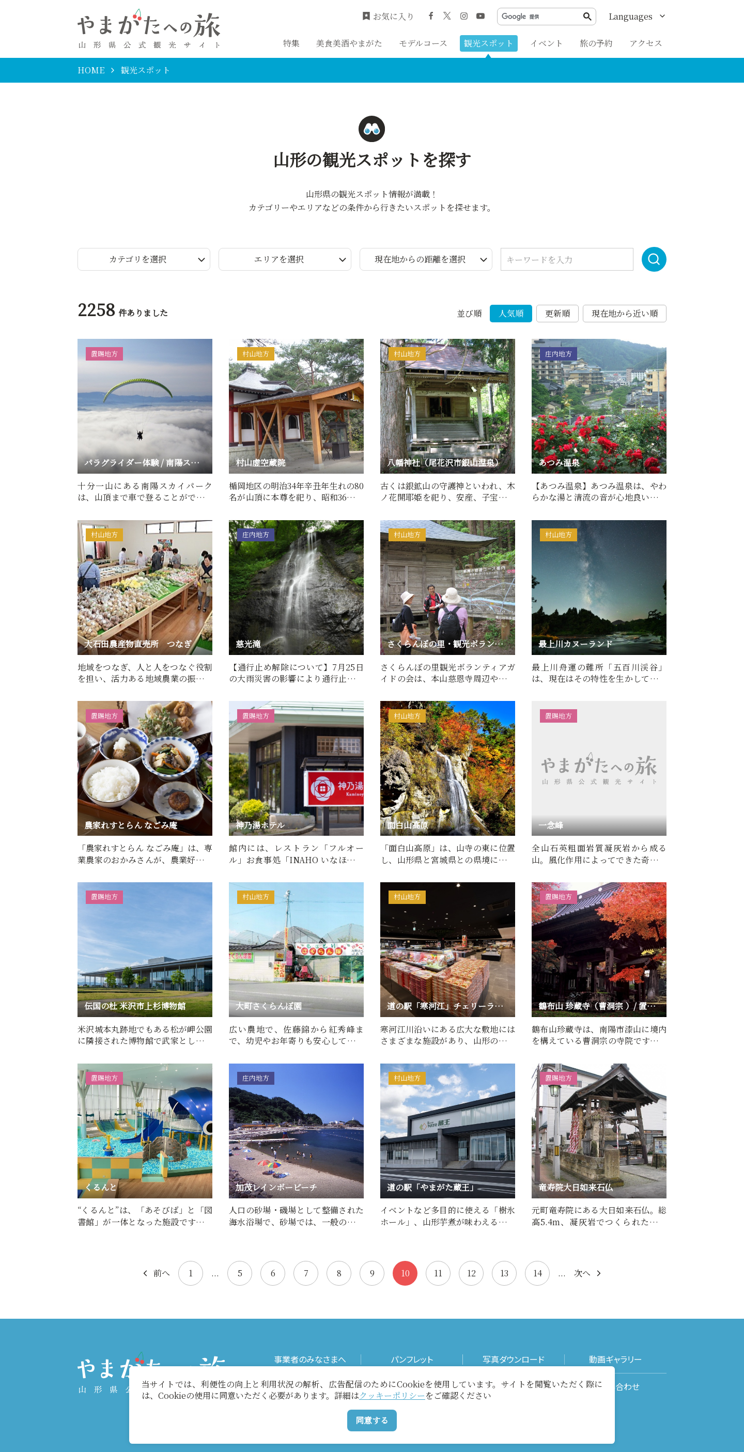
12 (471, 1273)
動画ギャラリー (615, 1359)
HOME (91, 70)
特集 (291, 43)
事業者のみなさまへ (310, 1359)
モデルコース (423, 43)
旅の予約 (596, 43)
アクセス (645, 43)
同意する (372, 1420)
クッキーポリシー (392, 1395)
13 (504, 1273)
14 (537, 1273)
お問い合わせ (616, 1387)
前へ (155, 1273)
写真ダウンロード (514, 1359)
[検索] (542, 17)
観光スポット (489, 43)
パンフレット (412, 1359)
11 (438, 1273)
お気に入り (388, 16)
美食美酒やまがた (349, 43)
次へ (588, 1273)
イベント (546, 43)
